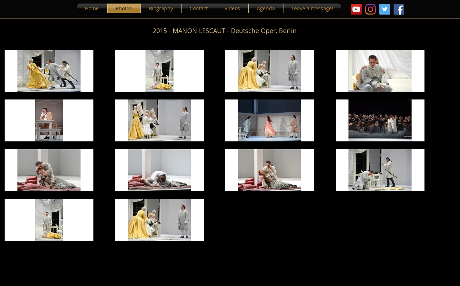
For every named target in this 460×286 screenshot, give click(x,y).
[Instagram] (370, 9)
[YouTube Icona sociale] (356, 9)
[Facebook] (399, 9)
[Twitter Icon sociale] (384, 9)
